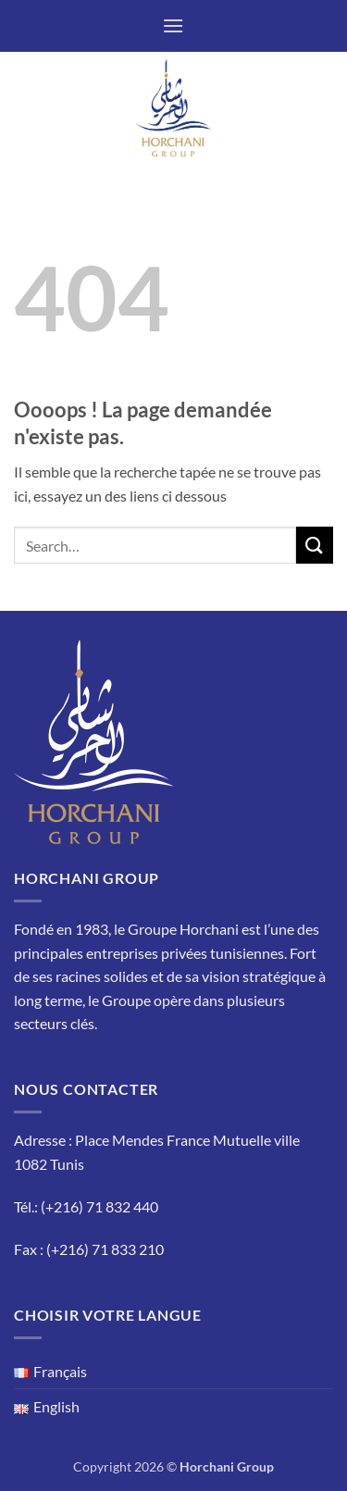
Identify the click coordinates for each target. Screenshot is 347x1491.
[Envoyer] (314, 545)
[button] (174, 25)
